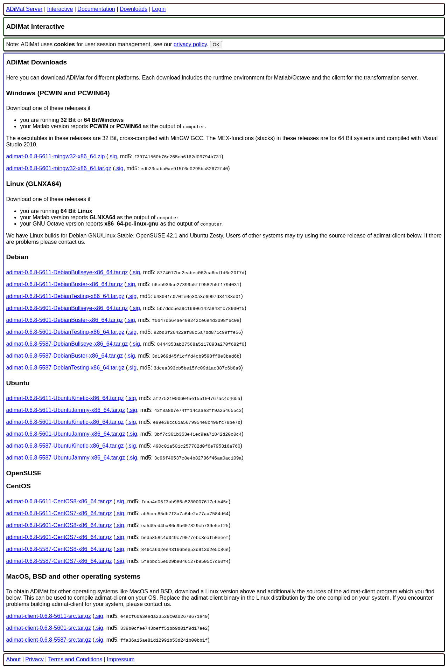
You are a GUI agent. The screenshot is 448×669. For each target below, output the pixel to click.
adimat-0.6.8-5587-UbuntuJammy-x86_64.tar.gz (65, 458)
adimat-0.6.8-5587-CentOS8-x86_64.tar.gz (59, 549)
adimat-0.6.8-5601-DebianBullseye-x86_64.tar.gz (67, 308)
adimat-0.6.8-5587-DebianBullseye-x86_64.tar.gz (67, 344)
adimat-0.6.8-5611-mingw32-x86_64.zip (55, 156)
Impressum (120, 659)
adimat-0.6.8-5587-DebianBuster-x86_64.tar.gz (64, 356)
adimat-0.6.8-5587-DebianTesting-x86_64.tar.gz (65, 368)
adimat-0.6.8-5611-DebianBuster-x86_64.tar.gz (64, 284)
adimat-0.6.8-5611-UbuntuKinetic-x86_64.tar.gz (65, 398)
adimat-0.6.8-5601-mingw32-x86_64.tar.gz (58, 168)
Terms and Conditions (75, 659)
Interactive (60, 9)
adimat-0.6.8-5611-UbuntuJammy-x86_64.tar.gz (65, 410)
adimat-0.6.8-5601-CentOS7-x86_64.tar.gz (59, 537)
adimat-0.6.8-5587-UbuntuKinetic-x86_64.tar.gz (65, 446)
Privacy (34, 659)
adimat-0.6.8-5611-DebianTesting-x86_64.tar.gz (65, 296)
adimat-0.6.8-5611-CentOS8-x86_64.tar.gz (59, 501)
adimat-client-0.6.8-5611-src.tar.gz (48, 616)
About (13, 659)
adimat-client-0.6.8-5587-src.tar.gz (48, 640)
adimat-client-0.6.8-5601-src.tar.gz (48, 628)
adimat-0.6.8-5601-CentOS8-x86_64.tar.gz (59, 525)
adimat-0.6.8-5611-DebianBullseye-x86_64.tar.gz (67, 272)
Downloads (133, 9)
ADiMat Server (24, 9)
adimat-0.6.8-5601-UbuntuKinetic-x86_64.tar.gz (65, 422)
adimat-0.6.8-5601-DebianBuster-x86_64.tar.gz (64, 320)
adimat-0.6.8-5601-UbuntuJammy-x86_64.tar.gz (65, 434)
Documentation (96, 9)
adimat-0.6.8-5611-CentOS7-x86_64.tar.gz (59, 513)
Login (159, 9)
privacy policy (190, 44)
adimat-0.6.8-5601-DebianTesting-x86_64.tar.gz (65, 332)
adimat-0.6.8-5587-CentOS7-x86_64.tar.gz (59, 561)
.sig (112, 156)
